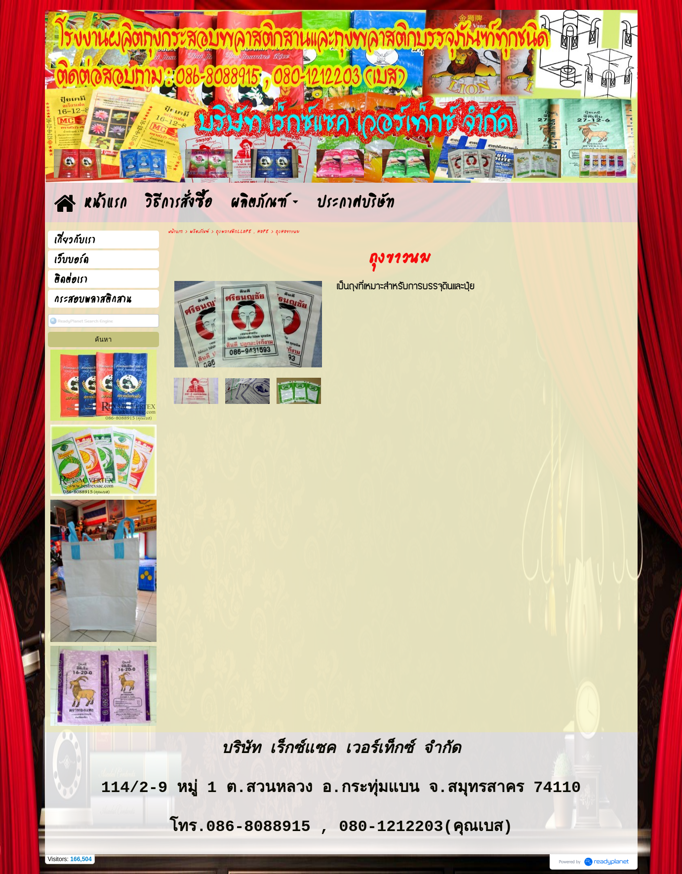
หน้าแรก (175, 232)
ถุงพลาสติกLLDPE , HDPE (242, 232)
